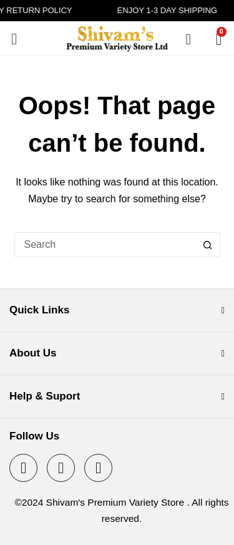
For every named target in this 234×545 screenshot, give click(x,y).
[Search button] (207, 244)
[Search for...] (104, 244)
